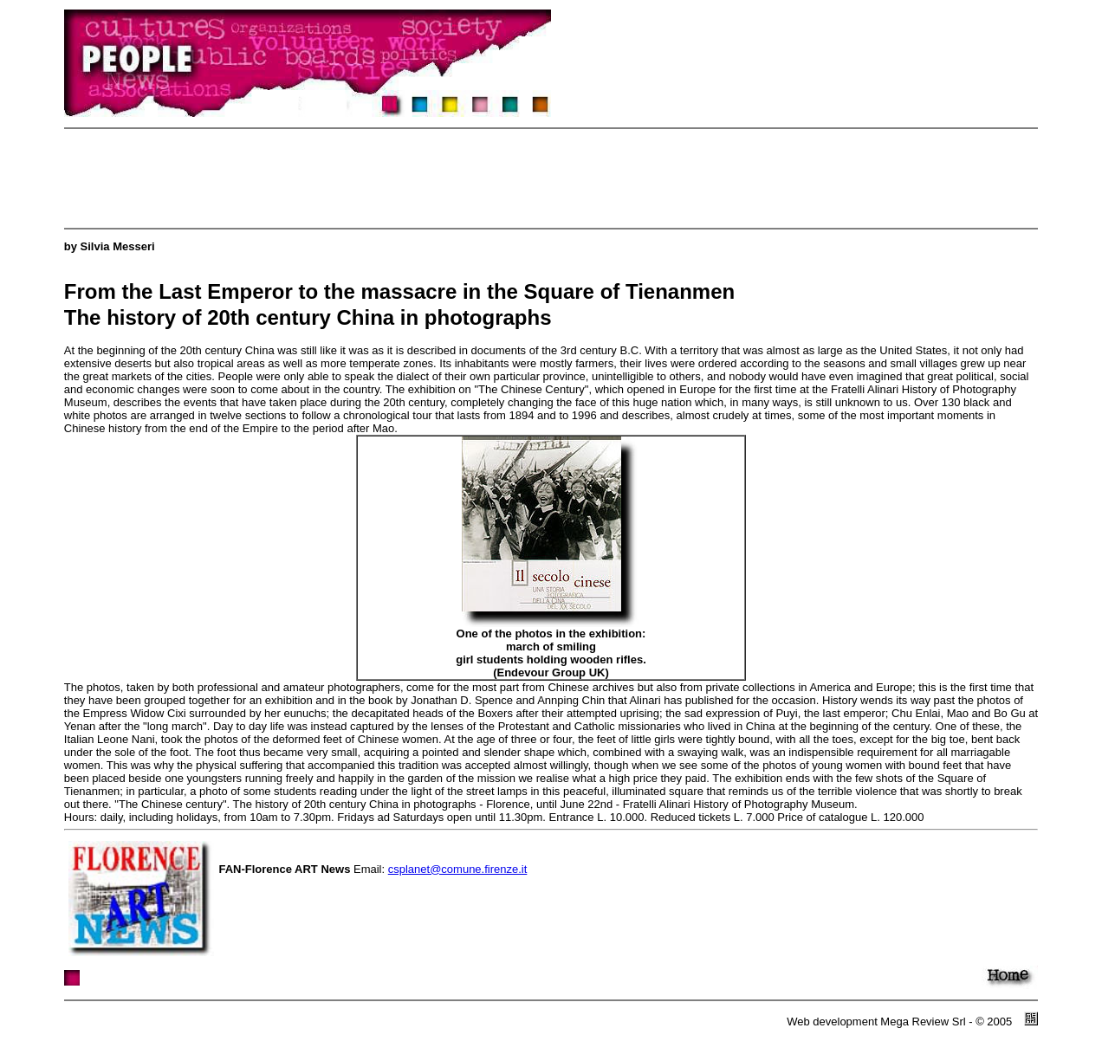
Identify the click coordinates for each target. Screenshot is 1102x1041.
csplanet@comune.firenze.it (458, 869)
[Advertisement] (379, 178)
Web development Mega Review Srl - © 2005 (902, 1021)
